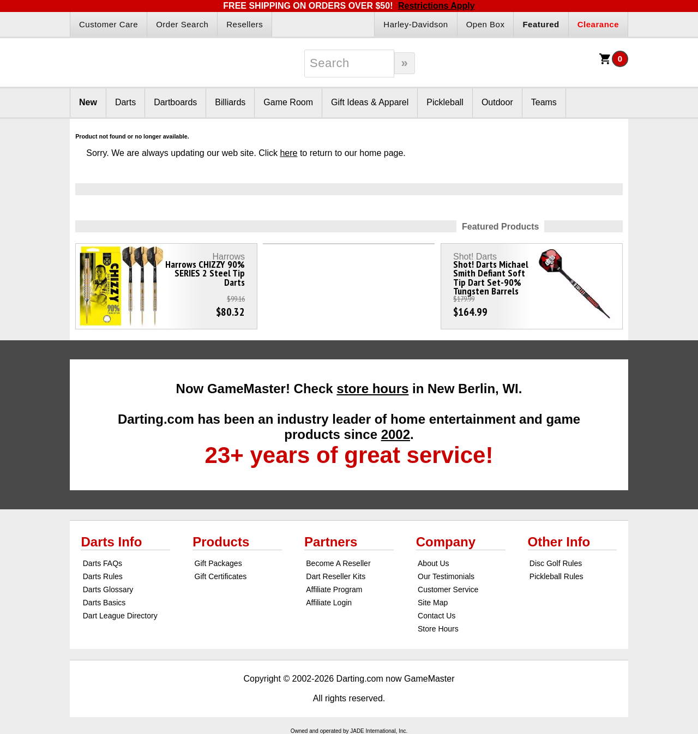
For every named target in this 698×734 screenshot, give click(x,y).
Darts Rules (103, 576)
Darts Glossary (108, 589)
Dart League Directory (120, 615)
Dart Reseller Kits (335, 576)
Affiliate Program (334, 589)
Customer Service (448, 589)
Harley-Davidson (415, 24)
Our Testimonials (446, 576)
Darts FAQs (102, 563)
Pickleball (445, 102)
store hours (372, 388)
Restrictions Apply (436, 5)
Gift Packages (218, 563)
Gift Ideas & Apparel (369, 102)
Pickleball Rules (556, 576)
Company (446, 541)
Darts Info (111, 541)
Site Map (433, 602)
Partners (330, 541)
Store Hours (438, 628)
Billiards (230, 102)
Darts (125, 102)
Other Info (559, 541)
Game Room (288, 102)
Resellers (244, 24)
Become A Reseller (338, 563)
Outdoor (497, 102)
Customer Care (108, 24)
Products (220, 541)
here (288, 153)
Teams (544, 102)
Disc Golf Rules (555, 563)
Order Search (182, 24)
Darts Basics (104, 602)
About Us (433, 563)
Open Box (485, 24)
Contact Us (436, 615)
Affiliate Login (329, 602)
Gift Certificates (221, 576)
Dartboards (175, 102)
